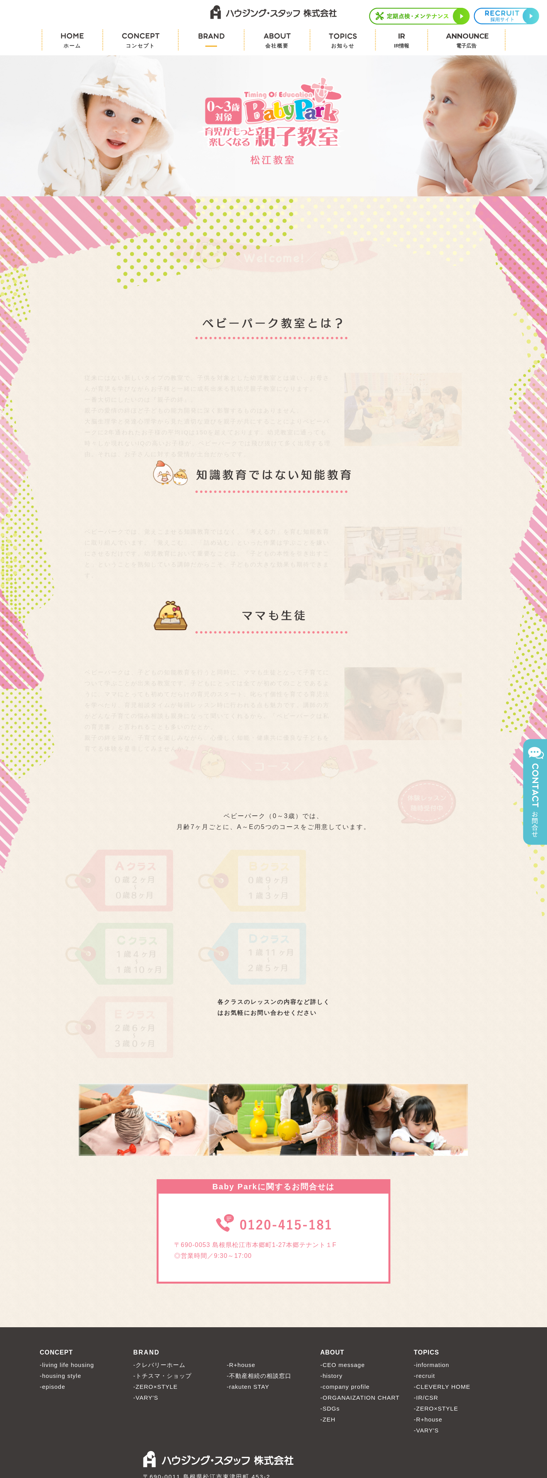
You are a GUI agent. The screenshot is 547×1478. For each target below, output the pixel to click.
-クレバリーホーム (159, 1295)
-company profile (345, 1317)
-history (331, 1306)
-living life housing (67, 1295)
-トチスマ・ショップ (162, 1306)
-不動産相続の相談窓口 (259, 1306)
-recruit (424, 1306)
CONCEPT (56, 1283)
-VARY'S (145, 1328)
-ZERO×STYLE (155, 1317)
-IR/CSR (426, 1328)
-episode (52, 1317)
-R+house (241, 1295)
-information (431, 1295)
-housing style (60, 1306)
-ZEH (327, 1350)
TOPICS (426, 1283)
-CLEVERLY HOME (442, 1317)
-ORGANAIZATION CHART (360, 1328)
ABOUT (332, 1283)
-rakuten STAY (248, 1317)
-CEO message (342, 1295)
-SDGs (330, 1339)
